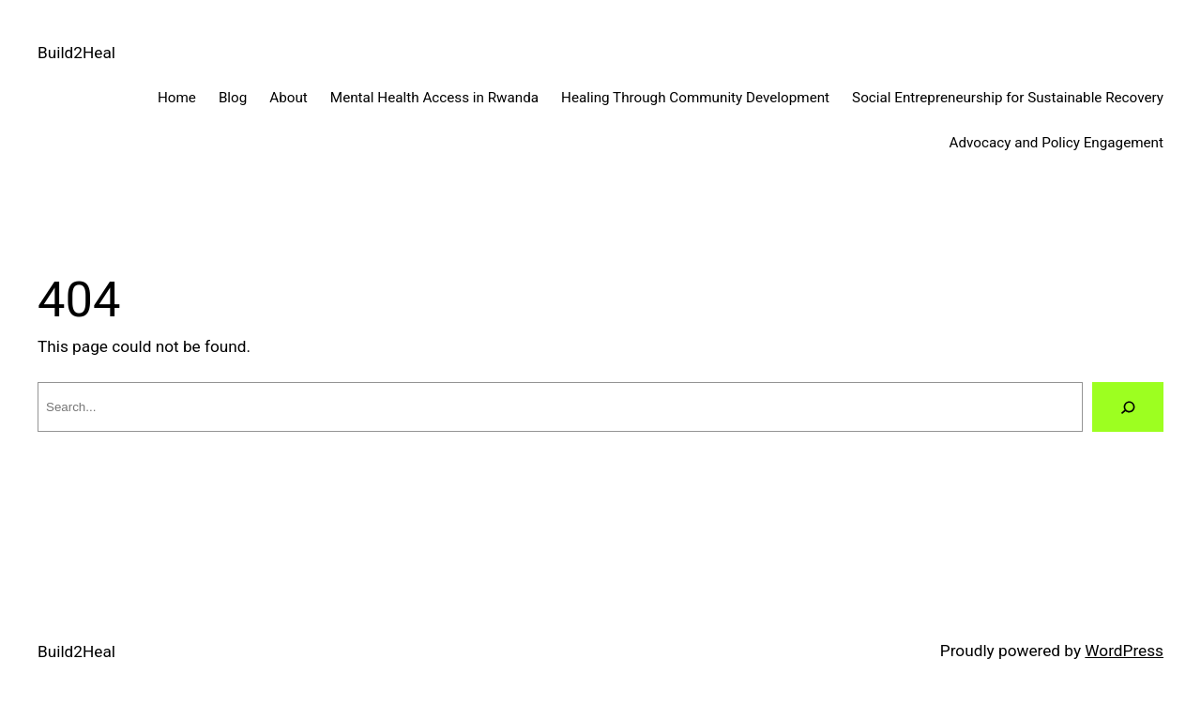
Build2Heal (76, 52)
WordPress (1124, 650)
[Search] (1127, 407)
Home (177, 97)
